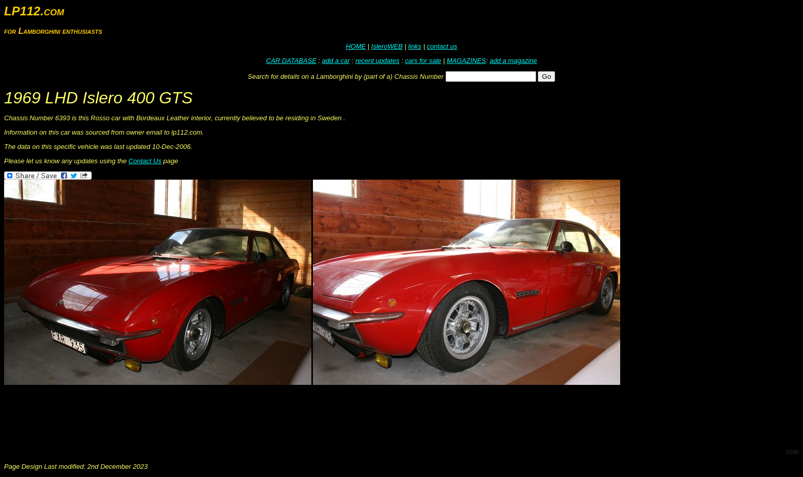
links (414, 46)
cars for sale (423, 60)
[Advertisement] (190, 417)
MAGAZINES (466, 60)
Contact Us (145, 161)
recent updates (377, 60)
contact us (442, 46)
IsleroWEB (387, 46)
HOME (356, 46)
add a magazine (513, 60)
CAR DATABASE (291, 60)
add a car (336, 60)
